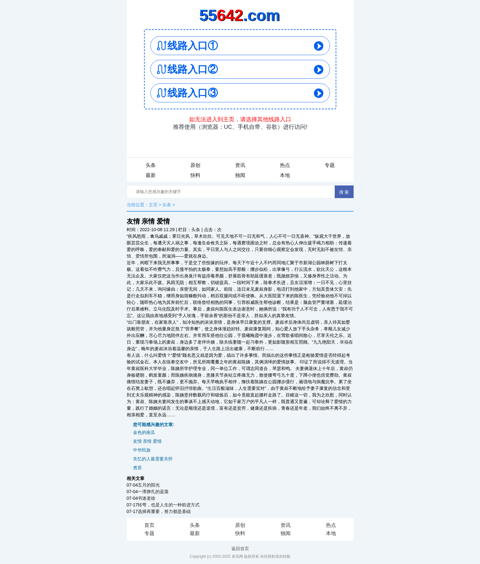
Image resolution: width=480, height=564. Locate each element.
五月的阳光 (149, 484)
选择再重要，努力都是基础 (164, 511)
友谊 (298, 282)
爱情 (140, 256)
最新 (151, 175)
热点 (285, 165)
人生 (211, 348)
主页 (153, 204)
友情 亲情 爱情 (147, 441)
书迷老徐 (146, 498)
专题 (330, 165)
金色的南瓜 (144, 432)
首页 (149, 525)
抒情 (188, 388)
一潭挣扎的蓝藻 (153, 491)
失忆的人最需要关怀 (153, 458)
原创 (195, 165)
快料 (195, 175)
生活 (211, 388)
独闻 (240, 175)
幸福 (344, 342)
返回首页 (240, 548)
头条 (151, 165)
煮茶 (137, 467)
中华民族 (142, 450)
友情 (338, 249)
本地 (285, 175)
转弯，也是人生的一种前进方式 (169, 504)
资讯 (240, 165)
